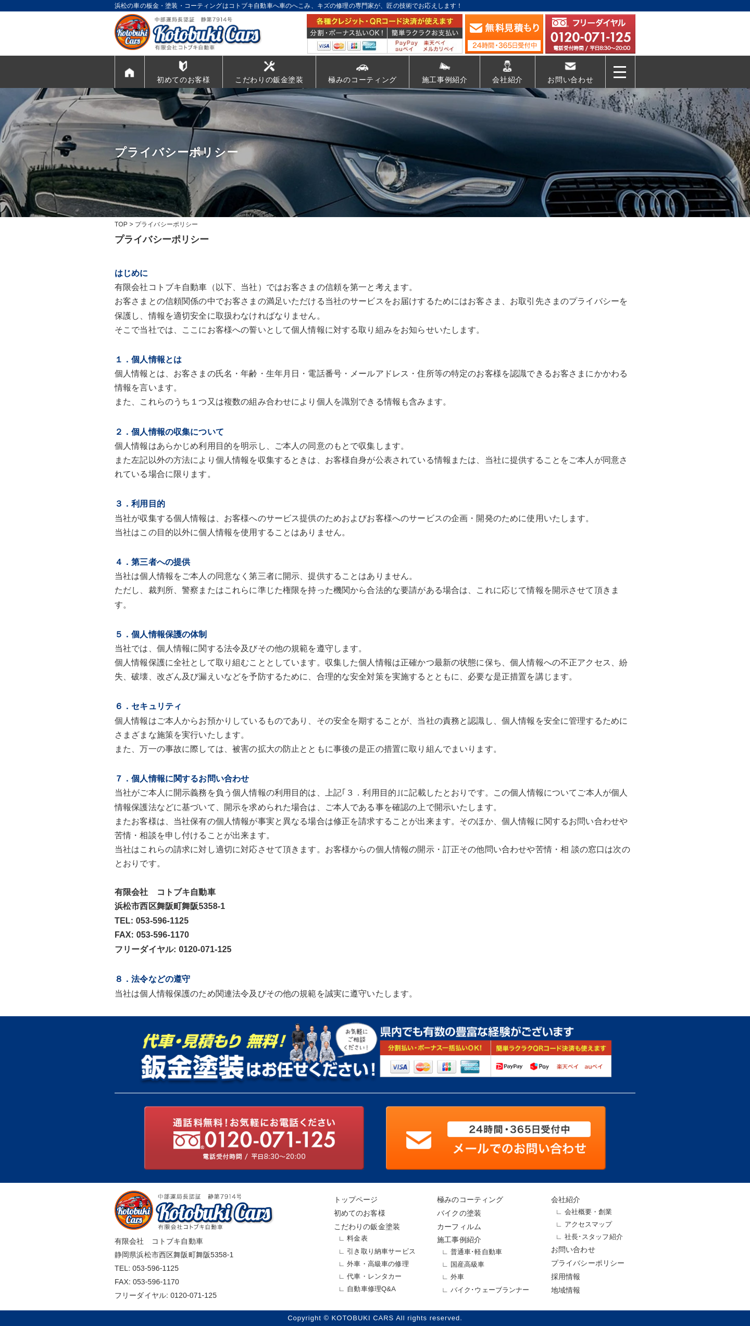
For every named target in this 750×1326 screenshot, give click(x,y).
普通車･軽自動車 (476, 1252)
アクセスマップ (588, 1224)
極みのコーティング (362, 79)
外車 (457, 1277)
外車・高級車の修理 (377, 1264)
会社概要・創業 (588, 1212)
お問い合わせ (570, 79)
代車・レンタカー (374, 1276)
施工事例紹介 (445, 79)
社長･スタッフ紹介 (594, 1237)
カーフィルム (459, 1226)
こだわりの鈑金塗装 (269, 79)
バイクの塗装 (459, 1213)
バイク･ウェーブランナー (490, 1290)
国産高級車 (468, 1264)
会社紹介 (507, 79)
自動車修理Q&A (371, 1289)
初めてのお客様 (183, 79)
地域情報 (566, 1290)
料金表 (357, 1238)
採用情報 (566, 1276)
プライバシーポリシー (588, 1263)
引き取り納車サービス (381, 1251)
